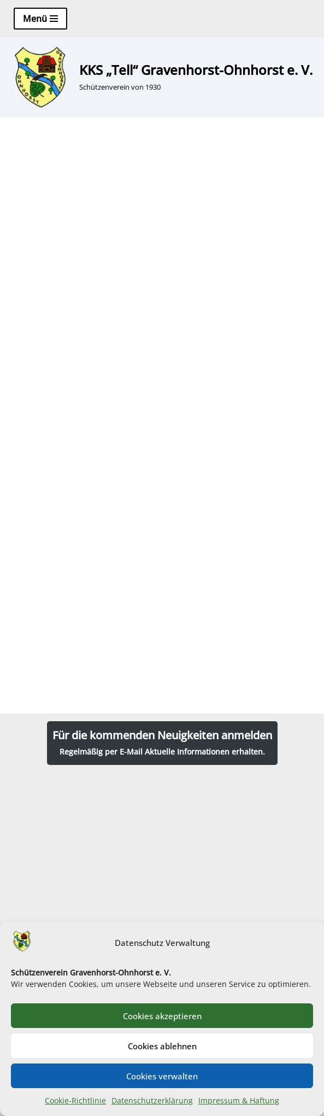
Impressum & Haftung (238, 1100)
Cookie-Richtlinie (75, 1100)
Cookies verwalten (162, 1076)
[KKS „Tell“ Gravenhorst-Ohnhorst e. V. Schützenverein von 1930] (160, 77)
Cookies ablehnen (162, 1046)
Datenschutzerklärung (152, 1100)
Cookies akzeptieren (162, 1015)
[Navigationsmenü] (40, 19)
